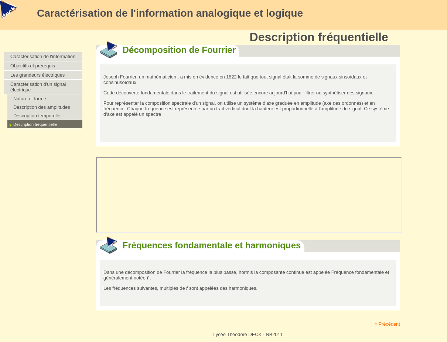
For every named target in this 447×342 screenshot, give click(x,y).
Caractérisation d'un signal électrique (38, 87)
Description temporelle (36, 115)
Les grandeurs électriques (37, 75)
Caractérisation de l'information (42, 56)
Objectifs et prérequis (32, 65)
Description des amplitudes (41, 107)
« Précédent (387, 324)
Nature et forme (29, 98)
